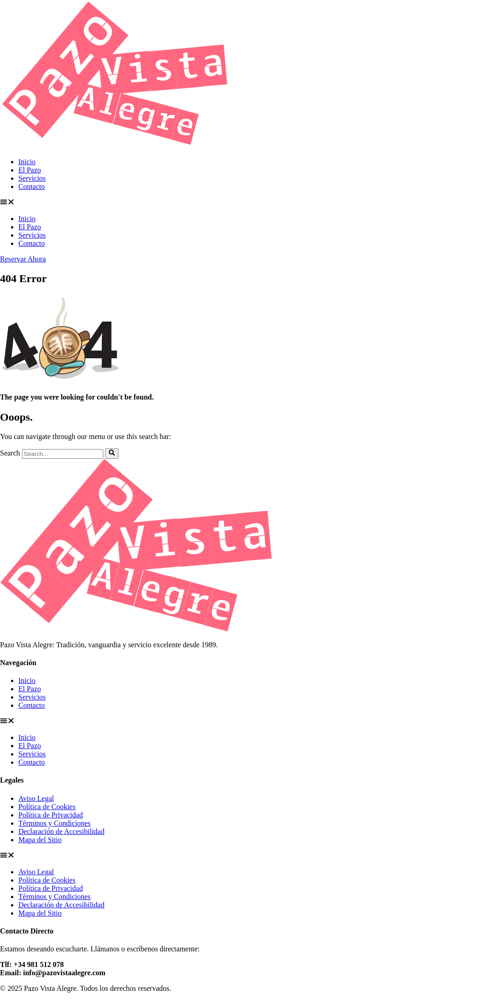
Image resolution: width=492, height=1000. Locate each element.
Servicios (32, 178)
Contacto (31, 186)
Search (10, 453)
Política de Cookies (46, 807)
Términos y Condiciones (54, 823)
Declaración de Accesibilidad (61, 831)
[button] (246, 202)
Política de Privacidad (50, 815)
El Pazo (29, 170)
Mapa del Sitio (40, 840)
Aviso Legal (36, 798)
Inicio (26, 162)
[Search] (111, 453)
